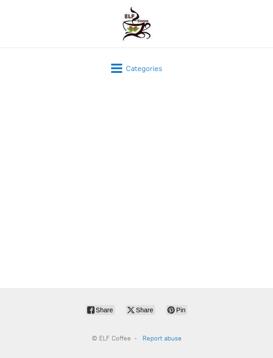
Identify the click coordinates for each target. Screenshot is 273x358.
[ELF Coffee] (136, 24)
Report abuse (162, 338)
